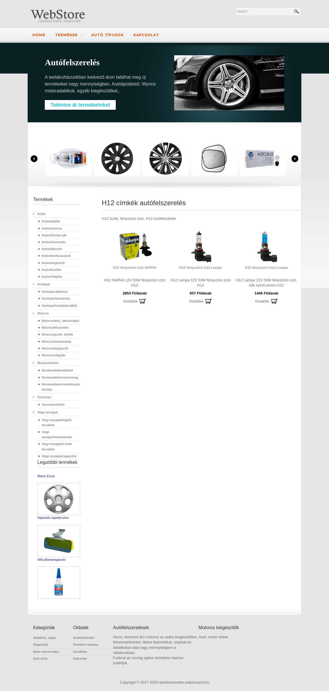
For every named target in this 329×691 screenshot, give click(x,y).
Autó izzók (40, 658)
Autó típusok (107, 35)
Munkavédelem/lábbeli (57, 370)
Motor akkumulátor (46, 651)
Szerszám (44, 397)
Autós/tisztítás (51, 269)
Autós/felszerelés (54, 242)
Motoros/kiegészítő (55, 348)
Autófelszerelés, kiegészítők (59, 21)
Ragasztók (40, 644)
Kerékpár (43, 284)
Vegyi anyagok (47, 412)
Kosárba (130, 301)
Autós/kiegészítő (53, 263)
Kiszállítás (80, 651)
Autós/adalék (51, 221)
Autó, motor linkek (213, 637)
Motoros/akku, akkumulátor (60, 320)
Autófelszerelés (83, 637)
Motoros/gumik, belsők (57, 334)
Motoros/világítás (53, 355)
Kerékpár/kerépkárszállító (59, 305)
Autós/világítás (52, 276)
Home (39, 35)
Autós (41, 214)
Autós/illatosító (52, 249)
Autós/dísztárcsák (54, 235)
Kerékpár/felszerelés (56, 298)
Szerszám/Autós (53, 404)
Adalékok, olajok (44, 637)
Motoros (43, 313)
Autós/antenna (52, 228)
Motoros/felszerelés (55, 327)
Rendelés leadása (85, 644)
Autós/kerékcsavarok (56, 255)
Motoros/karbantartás (56, 341)
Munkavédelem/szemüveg (60, 377)
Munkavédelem (48, 363)
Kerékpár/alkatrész (55, 291)
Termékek (66, 35)
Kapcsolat (146, 35)
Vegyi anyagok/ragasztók (59, 456)
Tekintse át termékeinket (80, 105)
